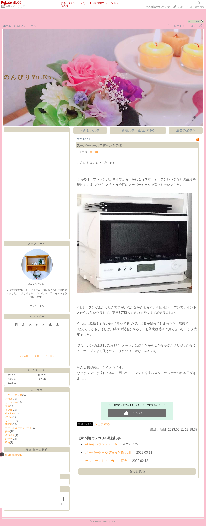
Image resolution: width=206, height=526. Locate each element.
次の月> (50, 356)
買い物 (8, 409)
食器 (7, 406)
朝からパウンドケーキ (101, 444)
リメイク (10, 420)
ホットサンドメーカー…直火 (106, 461)
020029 (193, 21)
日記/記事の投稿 (37, 449)
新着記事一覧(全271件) (138, 130)
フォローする (37, 306)
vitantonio (10, 413)
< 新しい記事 (90, 130)
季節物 (8, 424)
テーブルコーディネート (18, 427)
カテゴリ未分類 (13, 395)
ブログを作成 (184, 6)
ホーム (7, 25)
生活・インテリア (15, 6)
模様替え (10, 435)
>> (157, 6)
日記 (16, 25)
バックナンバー (36, 370)
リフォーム (11, 402)
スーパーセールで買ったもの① (99, 145)
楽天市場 (199, 6)
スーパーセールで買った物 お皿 (108, 452)
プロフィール (28, 25)
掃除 (7, 431)
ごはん (8, 417)
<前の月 (24, 356)
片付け (8, 398)
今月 (37, 356)
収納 (7, 442)
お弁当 (8, 438)
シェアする (102, 424)
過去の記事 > (185, 130)
